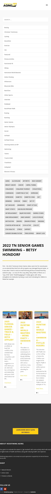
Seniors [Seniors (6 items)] (19, 221)
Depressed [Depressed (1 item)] (34, 193)
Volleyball (7, 167)
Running (7, 117)
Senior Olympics (9, 126)
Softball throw (9, 140)
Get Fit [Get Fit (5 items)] (32, 201)
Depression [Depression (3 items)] (9, 197)
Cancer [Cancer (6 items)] (20, 185)
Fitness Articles (9, 59)
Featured (7, 54)
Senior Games (8, 122)
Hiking (6, 68)
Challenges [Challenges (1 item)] (9, 189)
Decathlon (7, 41)
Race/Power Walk (9, 108)
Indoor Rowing (9, 77)
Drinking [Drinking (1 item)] (8, 201)
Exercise (6, 45)
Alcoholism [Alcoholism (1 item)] (16, 181)
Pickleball (7, 104)
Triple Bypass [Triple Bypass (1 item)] (29, 233)
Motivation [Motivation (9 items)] (9, 221)
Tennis (6, 153)
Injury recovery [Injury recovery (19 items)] (25, 213)
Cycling (6, 36)
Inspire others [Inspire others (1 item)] (38, 213)
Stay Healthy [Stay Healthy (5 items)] (10, 229)
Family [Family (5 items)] (25, 201)
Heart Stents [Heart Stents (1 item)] (10, 209)
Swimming (7, 149)
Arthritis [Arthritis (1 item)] (26, 181)
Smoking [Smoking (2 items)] (41, 221)
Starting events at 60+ (11, 144)
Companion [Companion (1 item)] (9, 193)
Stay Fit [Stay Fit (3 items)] (36, 225)
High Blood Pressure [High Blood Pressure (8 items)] (25, 209)
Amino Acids (5, 473)
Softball (7, 135)
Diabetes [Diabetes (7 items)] (19, 197)
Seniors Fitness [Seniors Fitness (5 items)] (29, 221)
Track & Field (8, 158)
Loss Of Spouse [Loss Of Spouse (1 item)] (38, 217)
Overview (7, 99)
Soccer (6, 131)
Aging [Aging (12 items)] (7, 181)
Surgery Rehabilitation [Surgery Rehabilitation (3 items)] (13, 233)
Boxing (6, 27)
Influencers (7, 81)
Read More (7, 383)
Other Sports (8, 95)
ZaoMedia (33, 492)
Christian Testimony (10, 32)
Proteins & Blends (6, 476)
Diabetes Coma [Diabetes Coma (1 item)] (29, 197)
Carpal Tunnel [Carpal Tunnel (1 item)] (31, 185)
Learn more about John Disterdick (25, 431)
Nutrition (7, 90)
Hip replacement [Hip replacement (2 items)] (11, 213)
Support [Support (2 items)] (27, 229)
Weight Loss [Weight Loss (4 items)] (40, 233)
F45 (5, 50)
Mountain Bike (9, 86)
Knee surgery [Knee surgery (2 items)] (25, 217)
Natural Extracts (6, 470)
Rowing (6, 113)
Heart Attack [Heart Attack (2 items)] (32, 205)
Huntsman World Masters (12, 72)
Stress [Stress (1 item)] (19, 229)
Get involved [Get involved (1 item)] (10, 205)
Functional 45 (8, 63)
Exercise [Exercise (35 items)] (17, 201)
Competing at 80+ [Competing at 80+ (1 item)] (22, 193)
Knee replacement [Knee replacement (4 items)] (11, 217)
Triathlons (7, 162)
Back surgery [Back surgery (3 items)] (36, 181)
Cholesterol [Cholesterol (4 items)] (36, 189)
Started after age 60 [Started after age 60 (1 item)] (12, 225)
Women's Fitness (9, 171)
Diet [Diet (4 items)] (38, 197)
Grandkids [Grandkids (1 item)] (21, 205)
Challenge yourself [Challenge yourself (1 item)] (23, 189)
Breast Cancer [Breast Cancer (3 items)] (10, 185)
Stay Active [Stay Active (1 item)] (27, 225)
